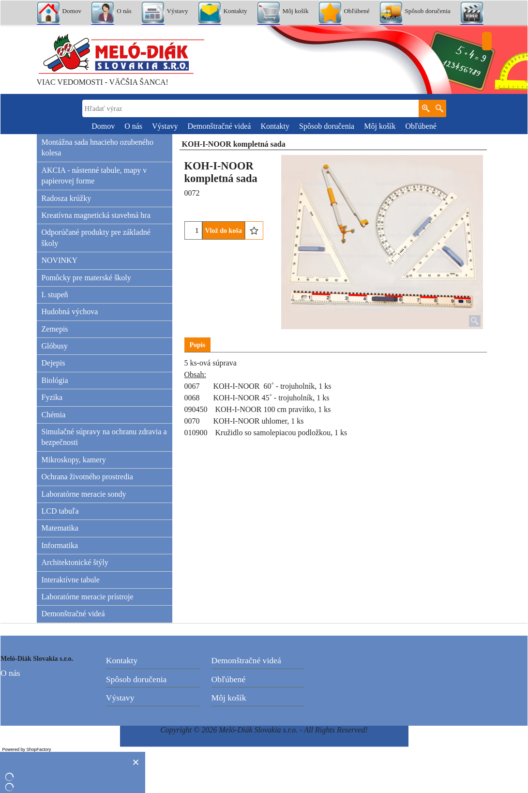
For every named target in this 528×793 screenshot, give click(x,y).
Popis (198, 345)
